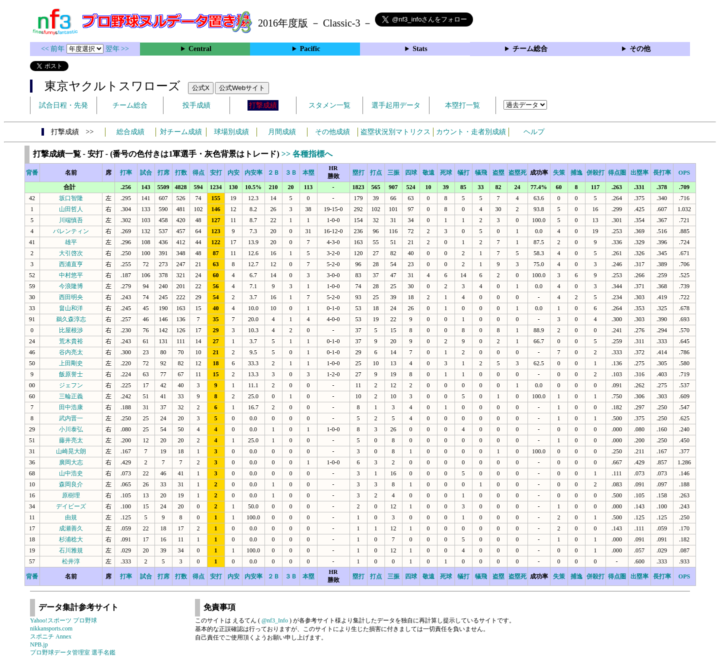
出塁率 (639, 172)
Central (200, 49)
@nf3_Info (275, 620)
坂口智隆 (71, 198)
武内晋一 (71, 418)
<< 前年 (53, 49)
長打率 (662, 172)
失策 (559, 172)
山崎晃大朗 (71, 451)
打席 (164, 172)
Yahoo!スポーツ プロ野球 (63, 620)
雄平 (71, 242)
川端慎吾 (71, 220)
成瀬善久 (71, 528)
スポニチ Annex (51, 636)
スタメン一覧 (329, 105)
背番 (32, 172)
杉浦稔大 (71, 539)
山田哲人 (71, 209)
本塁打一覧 (462, 105)
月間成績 (282, 132)
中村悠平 (71, 275)
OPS (684, 172)
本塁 (308, 172)
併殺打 (595, 172)
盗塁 (498, 172)
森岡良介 (71, 484)
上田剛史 (71, 363)
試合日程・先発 (63, 105)
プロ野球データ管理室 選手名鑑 (73, 652)
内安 (234, 172)
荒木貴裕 (71, 341)
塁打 (358, 172)
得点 (198, 172)
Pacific (310, 49)
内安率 (253, 172)
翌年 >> (117, 49)
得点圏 (617, 172)
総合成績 (130, 132)
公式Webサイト (242, 88)
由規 (71, 517)
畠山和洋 (71, 308)
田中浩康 (71, 407)
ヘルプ (534, 132)
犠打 (464, 172)
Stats (420, 49)
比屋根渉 (71, 330)
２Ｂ (274, 172)
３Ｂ (291, 172)
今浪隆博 (71, 286)
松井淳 (71, 561)
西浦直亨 (71, 264)
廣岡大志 (71, 462)
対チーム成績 (181, 132)
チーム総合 (530, 49)
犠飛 (481, 172)
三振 (394, 172)
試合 (146, 172)
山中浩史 (71, 473)
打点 (376, 172)
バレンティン (71, 231)
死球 (446, 172)
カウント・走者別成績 (471, 132)
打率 (126, 172)
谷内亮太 (71, 352)
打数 (181, 172)
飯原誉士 (71, 374)
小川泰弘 (71, 429)
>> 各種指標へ (307, 154)
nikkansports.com (51, 628)
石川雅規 (71, 550)
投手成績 (196, 105)
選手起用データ (396, 105)
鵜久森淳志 (71, 319)
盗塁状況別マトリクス (395, 132)
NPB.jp (39, 644)
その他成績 (332, 132)
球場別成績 (231, 132)
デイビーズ (71, 506)
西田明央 (71, 297)
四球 (411, 172)
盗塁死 (517, 172)
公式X (201, 88)
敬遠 (428, 172)
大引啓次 (71, 253)
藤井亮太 (71, 440)
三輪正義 (71, 396)
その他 (640, 49)
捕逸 (576, 172)
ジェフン (71, 385)
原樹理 (71, 495)
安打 (216, 172)
